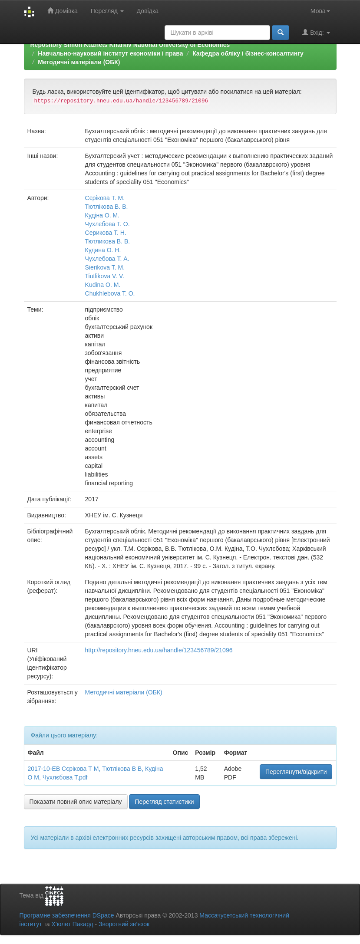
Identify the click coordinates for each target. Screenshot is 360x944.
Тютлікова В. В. (106, 206)
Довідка (148, 10)
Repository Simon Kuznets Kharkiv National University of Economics (130, 44)
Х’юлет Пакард (72, 924)
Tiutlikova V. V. (104, 276)
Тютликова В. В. (107, 241)
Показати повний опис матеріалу (76, 801)
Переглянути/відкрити (296, 771)
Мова (320, 10)
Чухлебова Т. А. (107, 258)
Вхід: (316, 32)
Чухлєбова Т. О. (107, 223)
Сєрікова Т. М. (105, 197)
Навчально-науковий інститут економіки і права (110, 53)
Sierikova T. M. (105, 267)
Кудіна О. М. (102, 215)
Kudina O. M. (103, 284)
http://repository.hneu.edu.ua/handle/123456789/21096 (159, 650)
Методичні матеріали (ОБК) (79, 62)
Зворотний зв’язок (124, 924)
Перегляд (107, 10)
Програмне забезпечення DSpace (67, 915)
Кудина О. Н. (103, 250)
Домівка (62, 10)
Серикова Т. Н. (105, 232)
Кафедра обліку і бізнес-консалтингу (248, 53)
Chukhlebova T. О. (110, 293)
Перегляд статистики (164, 801)
